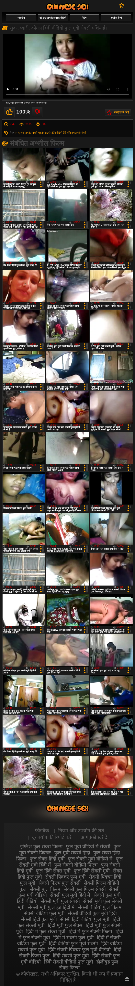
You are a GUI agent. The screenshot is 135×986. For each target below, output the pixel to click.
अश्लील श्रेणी (116, 18)
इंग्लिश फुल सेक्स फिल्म (41, 846)
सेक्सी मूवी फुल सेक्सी (60, 901)
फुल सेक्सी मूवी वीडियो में (90, 858)
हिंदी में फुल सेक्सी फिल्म (90, 931)
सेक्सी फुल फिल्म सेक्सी (85, 889)
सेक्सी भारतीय (38, 132)
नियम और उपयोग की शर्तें (81, 830)
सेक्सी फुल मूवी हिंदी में (70, 895)
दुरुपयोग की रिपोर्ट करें (52, 837)
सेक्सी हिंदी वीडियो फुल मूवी (84, 919)
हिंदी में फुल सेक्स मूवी (45, 931)
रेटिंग (84, 18)
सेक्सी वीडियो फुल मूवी (44, 913)
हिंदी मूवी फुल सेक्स (65, 925)
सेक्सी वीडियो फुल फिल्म (99, 907)
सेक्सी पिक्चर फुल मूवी (65, 877)
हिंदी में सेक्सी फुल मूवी (73, 937)
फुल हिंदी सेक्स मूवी (53, 870)
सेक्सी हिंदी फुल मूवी (39, 919)
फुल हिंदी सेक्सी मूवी (92, 870)
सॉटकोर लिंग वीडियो (53, 132)
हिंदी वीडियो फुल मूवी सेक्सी (74, 132)
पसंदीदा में (121, 5)
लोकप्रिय (21, 18)
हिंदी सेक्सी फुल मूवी (71, 955)
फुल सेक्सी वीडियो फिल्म (76, 865)
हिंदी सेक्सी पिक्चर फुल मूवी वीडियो (79, 949)
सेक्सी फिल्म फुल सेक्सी (60, 883)
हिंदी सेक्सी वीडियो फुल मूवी (68, 962)
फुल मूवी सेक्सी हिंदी (72, 852)
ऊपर (127, 978)
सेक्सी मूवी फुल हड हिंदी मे (51, 907)
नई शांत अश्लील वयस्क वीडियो (52, 18)
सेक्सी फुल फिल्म (45, 889)
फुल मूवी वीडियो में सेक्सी (88, 846)
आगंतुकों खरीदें (94, 837)
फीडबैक (42, 830)
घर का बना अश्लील (23, 132)
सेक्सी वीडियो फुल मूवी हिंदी (92, 913)
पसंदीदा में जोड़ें (121, 112)
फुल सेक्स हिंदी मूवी (47, 858)
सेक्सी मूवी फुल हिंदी (67, 7)
